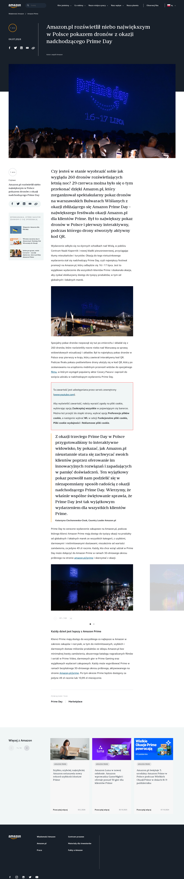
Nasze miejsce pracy (97, 5)
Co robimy (78, 5)
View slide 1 (90, 624)
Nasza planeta (132, 5)
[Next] (70, 618)
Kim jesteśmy (63, 5)
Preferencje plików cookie (43, 867)
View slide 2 (93, 624)
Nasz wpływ (116, 5)
